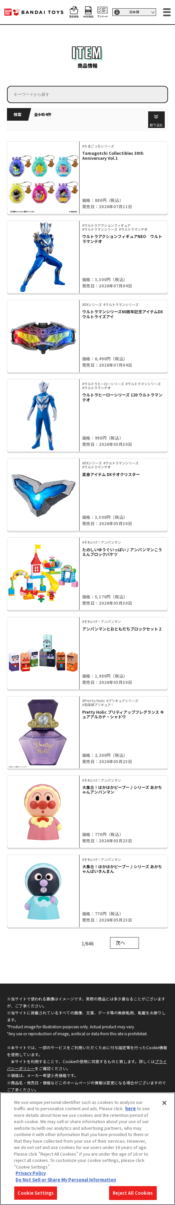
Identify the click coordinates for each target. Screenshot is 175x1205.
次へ (120, 942)
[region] (87, 1148)
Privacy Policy (31, 1173)
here (130, 1108)
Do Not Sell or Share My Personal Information (66, 1179)
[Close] (164, 1103)
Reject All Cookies (133, 1193)
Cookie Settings (36, 1193)
